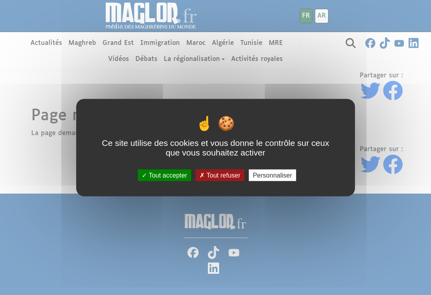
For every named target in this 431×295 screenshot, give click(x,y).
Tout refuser (219, 175)
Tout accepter (164, 175)
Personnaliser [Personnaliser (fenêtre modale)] (272, 175)
